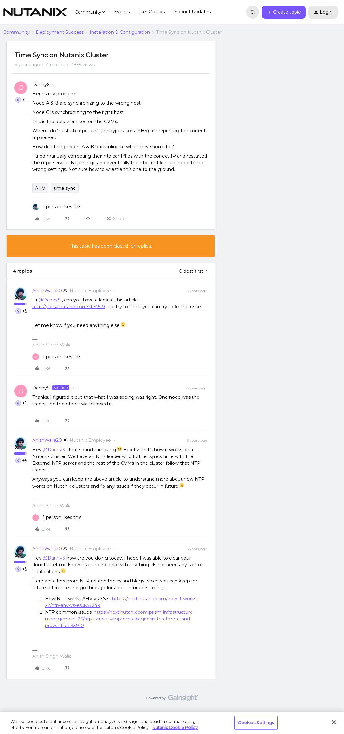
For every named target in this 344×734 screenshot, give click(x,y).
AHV (40, 188)
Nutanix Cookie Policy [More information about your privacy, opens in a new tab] (175, 727)
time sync (65, 188)
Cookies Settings (256, 722)
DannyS (41, 84)
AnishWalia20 (47, 290)
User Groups (151, 12)
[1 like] (56, 207)
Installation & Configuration (120, 32)
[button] (284, 12)
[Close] (334, 722)
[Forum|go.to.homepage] (35, 12)
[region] (172, 723)
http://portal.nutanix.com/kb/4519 (68, 306)
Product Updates (191, 12)
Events (122, 12)
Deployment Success (60, 32)
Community (16, 32)
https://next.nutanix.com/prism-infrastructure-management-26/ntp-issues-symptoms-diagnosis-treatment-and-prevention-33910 (119, 618)
